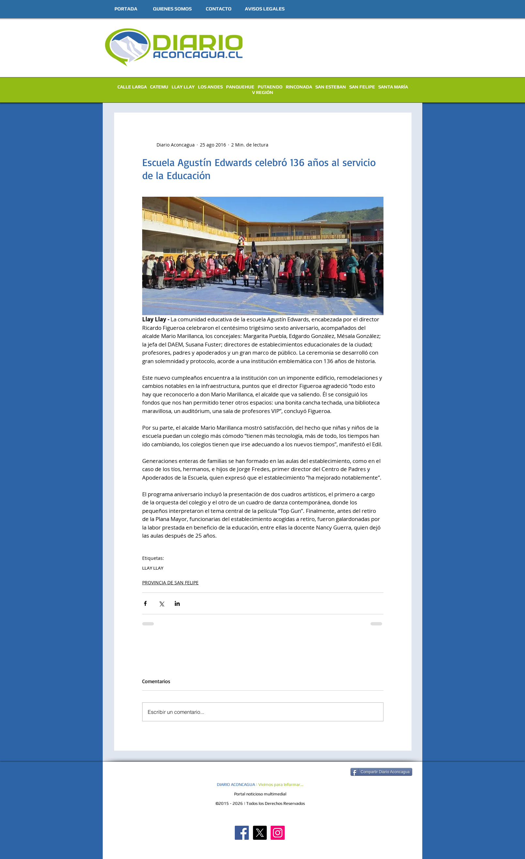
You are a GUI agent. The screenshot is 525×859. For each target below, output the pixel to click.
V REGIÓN (262, 92)
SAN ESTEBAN (330, 86)
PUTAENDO (270, 86)
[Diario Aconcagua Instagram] (278, 833)
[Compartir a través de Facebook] (145, 603)
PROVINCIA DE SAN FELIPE (170, 582)
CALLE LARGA (132, 86)
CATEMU (159, 86)
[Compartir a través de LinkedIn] (177, 603)
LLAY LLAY (183, 86)
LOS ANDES (210, 86)
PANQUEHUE (240, 86)
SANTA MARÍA (393, 86)
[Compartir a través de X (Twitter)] (161, 603)
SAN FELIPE (362, 86)
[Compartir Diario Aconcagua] (381, 772)
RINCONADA (299, 86)
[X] (260, 833)
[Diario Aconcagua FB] (242, 833)
